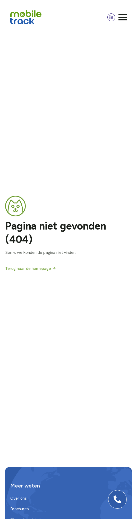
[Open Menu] (122, 17)
